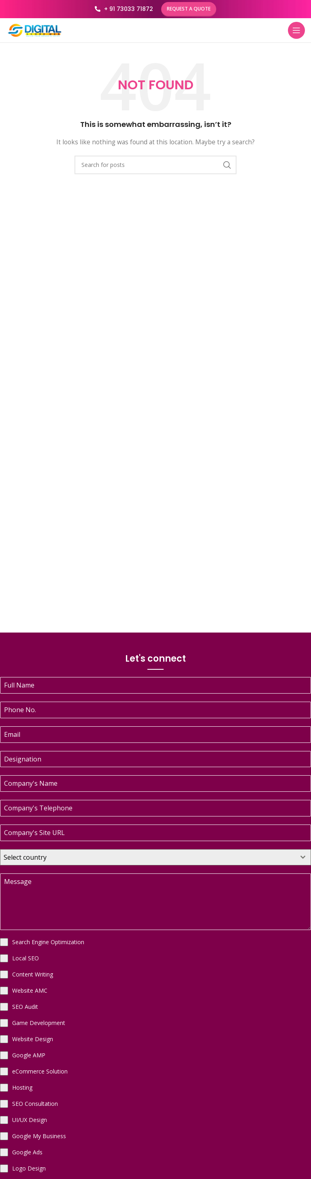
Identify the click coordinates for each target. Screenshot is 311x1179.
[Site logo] (34, 30)
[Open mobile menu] (296, 30)
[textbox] (147, 857)
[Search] (155, 165)
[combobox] (155, 857)
